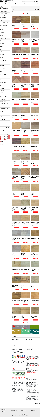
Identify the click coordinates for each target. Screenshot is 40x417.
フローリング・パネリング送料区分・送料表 (31, 351)
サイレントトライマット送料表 (30, 377)
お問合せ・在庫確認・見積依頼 (36, 404)
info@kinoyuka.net (24, 414)
